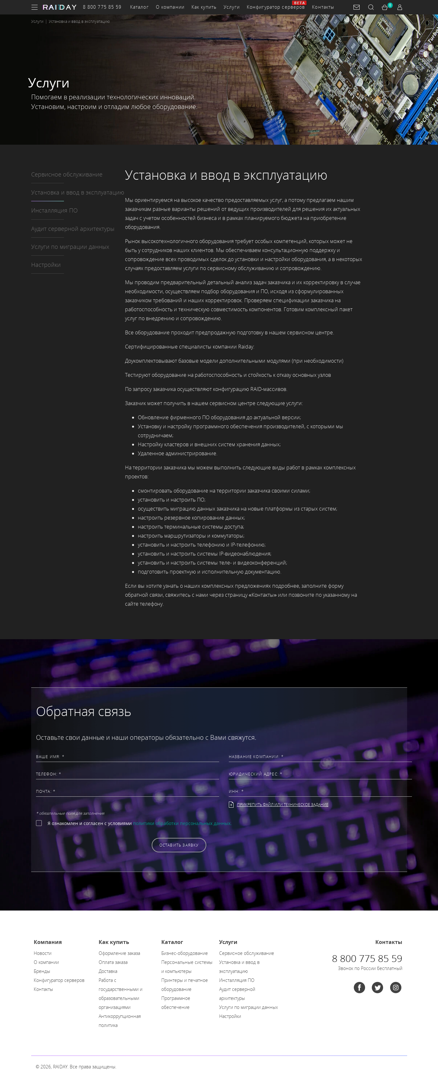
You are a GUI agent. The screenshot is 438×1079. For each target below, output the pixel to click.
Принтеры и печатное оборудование (184, 984)
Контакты (323, 7)
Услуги (232, 7)
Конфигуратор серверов (276, 7)
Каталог (139, 7)
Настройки (46, 264)
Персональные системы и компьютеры (186, 966)
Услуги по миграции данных (70, 246)
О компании (170, 7)
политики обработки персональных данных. (182, 823)
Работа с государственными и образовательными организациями (120, 993)
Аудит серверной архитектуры (72, 228)
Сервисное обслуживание (67, 174)
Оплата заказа (113, 962)
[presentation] (85, 844)
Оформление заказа (119, 953)
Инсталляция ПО (54, 210)
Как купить (204, 7)
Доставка (108, 971)
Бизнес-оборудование (184, 953)
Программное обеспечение (175, 1002)
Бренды (42, 971)
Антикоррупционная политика (120, 1020)
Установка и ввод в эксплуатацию (77, 192)
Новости (42, 953)
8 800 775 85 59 (102, 7)
